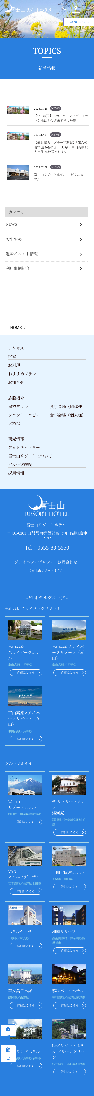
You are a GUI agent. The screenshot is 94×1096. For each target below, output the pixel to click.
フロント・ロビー (24, 415)
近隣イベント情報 (22, 254)
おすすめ (14, 239)
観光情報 (16, 439)
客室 (12, 357)
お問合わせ (67, 562)
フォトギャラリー (24, 447)
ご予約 (8, 1056)
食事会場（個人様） (68, 415)
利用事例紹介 (18, 268)
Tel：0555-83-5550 (47, 547)
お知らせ (16, 382)
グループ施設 (20, 465)
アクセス (16, 348)
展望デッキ (18, 407)
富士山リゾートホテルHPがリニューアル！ (60, 177)
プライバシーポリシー (34, 562)
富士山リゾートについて (30, 456)
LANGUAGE (79, 20)
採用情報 (8, 1033)
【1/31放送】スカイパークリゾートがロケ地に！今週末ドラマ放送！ (61, 118)
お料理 (14, 365)
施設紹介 (16, 398)
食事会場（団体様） (68, 407)
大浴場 (14, 423)
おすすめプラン (22, 374)
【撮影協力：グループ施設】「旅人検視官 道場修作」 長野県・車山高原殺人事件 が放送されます (61, 147)
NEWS (11, 224)
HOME (16, 327)
